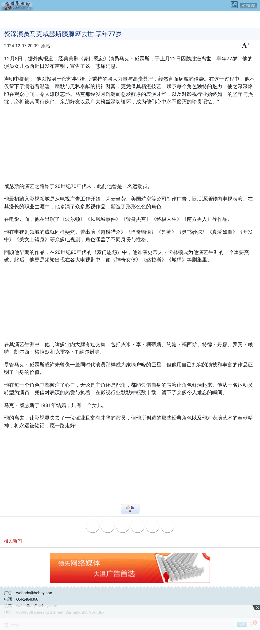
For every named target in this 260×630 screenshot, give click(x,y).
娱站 (45, 45)
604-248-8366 (27, 599)
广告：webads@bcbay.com (28, 592)
